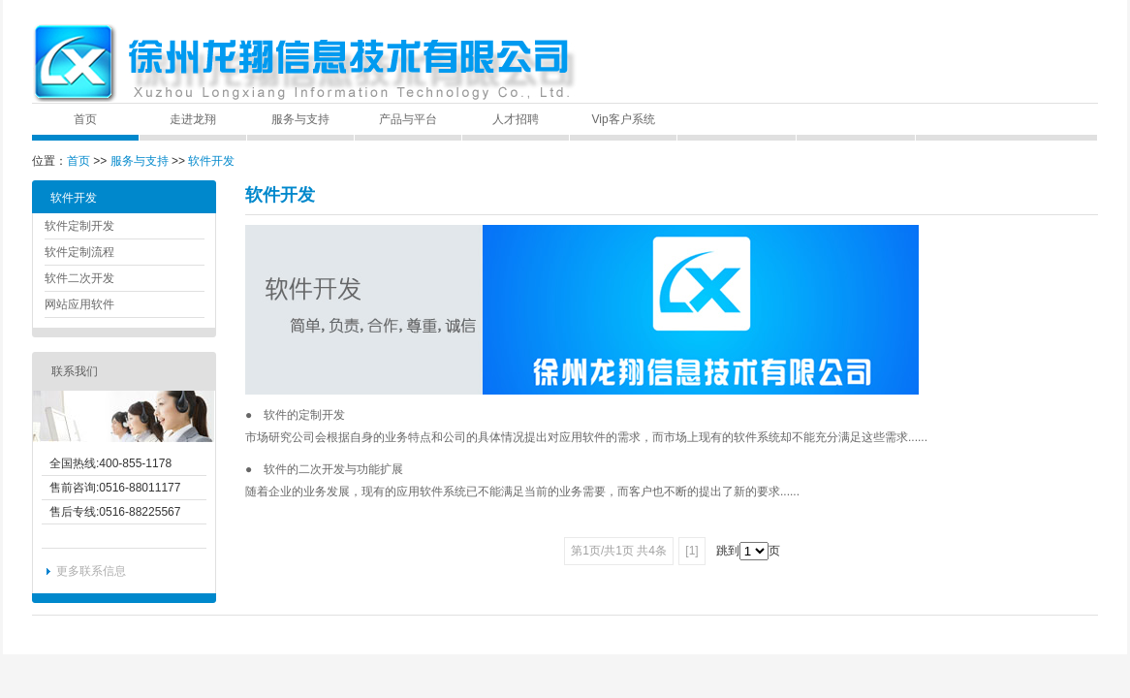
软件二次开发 (79, 278)
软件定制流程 (79, 252)
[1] (691, 550)
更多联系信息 (91, 571)
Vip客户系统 (622, 119)
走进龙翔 (193, 119)
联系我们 (74, 371)
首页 (85, 119)
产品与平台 (408, 119)
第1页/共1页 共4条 (619, 550)
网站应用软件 (79, 304)
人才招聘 (515, 119)
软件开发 (211, 161)
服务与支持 (300, 119)
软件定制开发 (79, 226)
